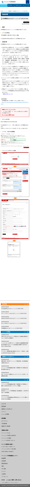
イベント (15, 379)
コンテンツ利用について (6, 482)
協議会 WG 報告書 (6, 426)
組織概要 (4, 458)
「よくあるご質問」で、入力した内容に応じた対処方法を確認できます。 (15, 112)
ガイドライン (5, 421)
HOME (2, 11)
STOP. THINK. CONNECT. (8, 451)
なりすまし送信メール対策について (8, 446)
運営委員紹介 (5, 463)
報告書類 (10, 5)
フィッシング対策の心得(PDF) (9, 435)
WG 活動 (4, 468)
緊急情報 (9, 11)
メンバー (4, 471)
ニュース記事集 (15, 332)
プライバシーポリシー (14, 482)
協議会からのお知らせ (15, 356)
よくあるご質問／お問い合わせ (13, 480)
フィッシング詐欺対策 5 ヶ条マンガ (8, 440)
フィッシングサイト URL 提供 (9, 449)
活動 (3, 466)
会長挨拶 (4, 460)
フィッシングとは (6, 432)
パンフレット (5, 476)
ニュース (3, 5)
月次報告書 (4, 423)
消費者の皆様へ (19, 5)
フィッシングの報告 (6, 438)
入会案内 (4, 474)
